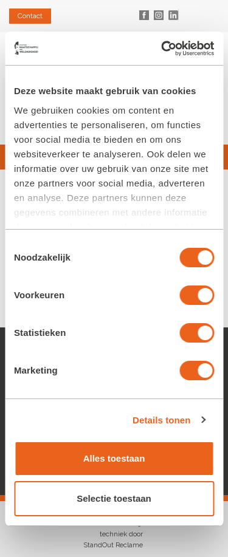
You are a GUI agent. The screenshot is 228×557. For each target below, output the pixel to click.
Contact (30, 16)
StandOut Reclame (113, 545)
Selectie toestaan (114, 498)
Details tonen (161, 420)
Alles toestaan (114, 458)
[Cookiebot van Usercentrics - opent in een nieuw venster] (162, 48)
